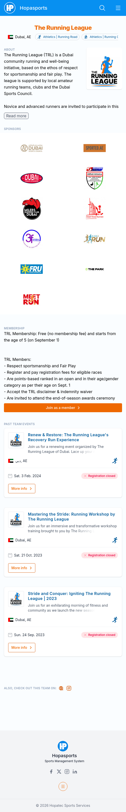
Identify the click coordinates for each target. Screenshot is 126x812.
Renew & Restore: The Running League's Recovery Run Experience (68, 437)
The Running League (63, 27)
